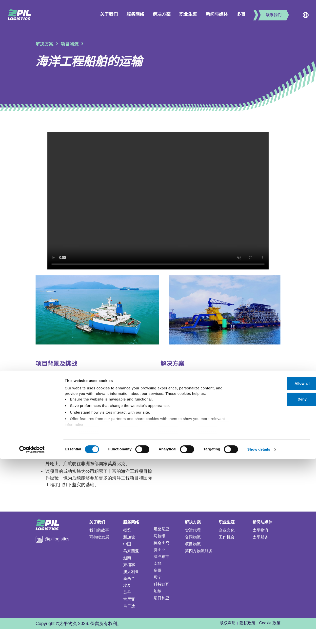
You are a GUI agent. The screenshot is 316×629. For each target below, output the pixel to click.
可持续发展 (99, 537)
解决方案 (162, 14)
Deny (274, 569)
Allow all (274, 553)
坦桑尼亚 (161, 529)
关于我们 (109, 14)
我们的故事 (99, 530)
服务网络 (135, 14)
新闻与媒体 (217, 14)
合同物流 (193, 537)
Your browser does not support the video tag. (158, 200)
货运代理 (193, 530)
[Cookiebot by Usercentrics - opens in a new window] (32, 619)
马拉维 (159, 536)
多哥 (241, 14)
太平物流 (260, 530)
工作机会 (227, 537)
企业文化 (227, 530)
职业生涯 (188, 14)
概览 (127, 530)
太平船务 (260, 537)
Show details (258, 619)
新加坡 (129, 537)
